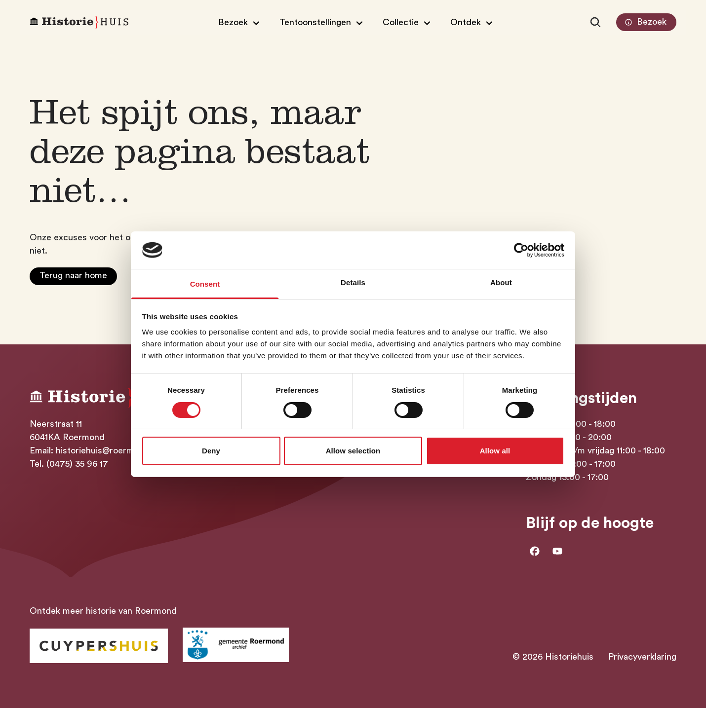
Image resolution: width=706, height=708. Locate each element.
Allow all (495, 451)
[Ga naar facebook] (535, 551)
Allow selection (353, 451)
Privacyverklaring (642, 656)
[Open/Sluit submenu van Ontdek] (473, 22)
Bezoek (645, 22)
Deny (211, 451)
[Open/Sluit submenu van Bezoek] (240, 22)
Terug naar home (73, 275)
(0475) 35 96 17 (77, 463)
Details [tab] (353, 282)
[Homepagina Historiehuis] (79, 22)
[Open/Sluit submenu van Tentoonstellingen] (322, 22)
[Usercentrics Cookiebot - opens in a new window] (521, 250)
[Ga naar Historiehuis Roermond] (98, 645)
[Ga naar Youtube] (557, 551)
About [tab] (501, 282)
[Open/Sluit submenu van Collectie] (407, 22)
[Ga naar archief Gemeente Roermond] (236, 645)
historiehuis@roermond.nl (107, 450)
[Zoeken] (595, 22)
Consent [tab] (205, 284)
